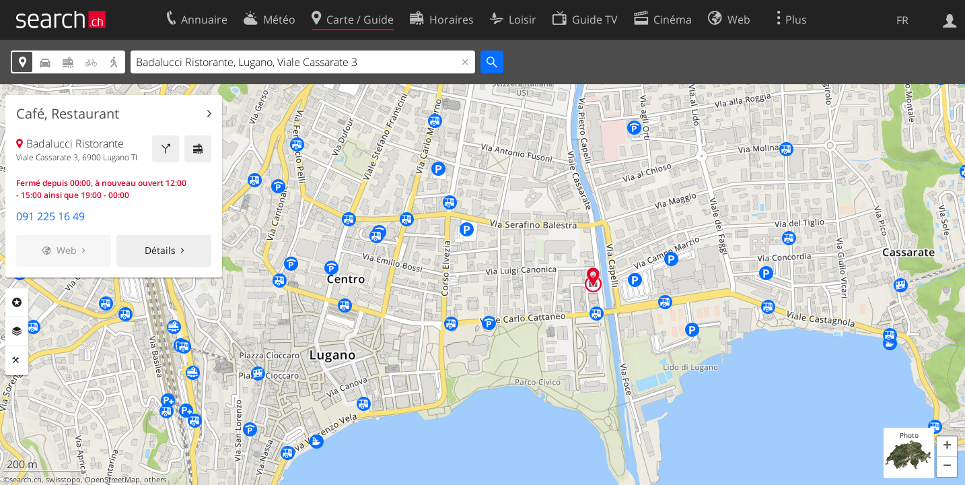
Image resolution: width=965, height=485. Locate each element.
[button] (947, 447)
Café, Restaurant (67, 114)
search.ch (25, 479)
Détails (160, 250)
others (155, 479)
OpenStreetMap (112, 479)
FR (902, 20)
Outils (16, 360)
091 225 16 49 (50, 216)
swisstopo (63, 479)
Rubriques (16, 302)
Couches (16, 331)
